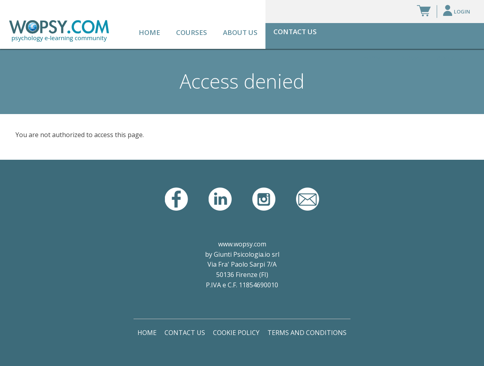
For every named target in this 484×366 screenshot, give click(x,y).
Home (149, 32)
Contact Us (295, 31)
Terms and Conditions (307, 332)
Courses (191, 32)
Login (462, 11)
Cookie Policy (236, 332)
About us (240, 32)
